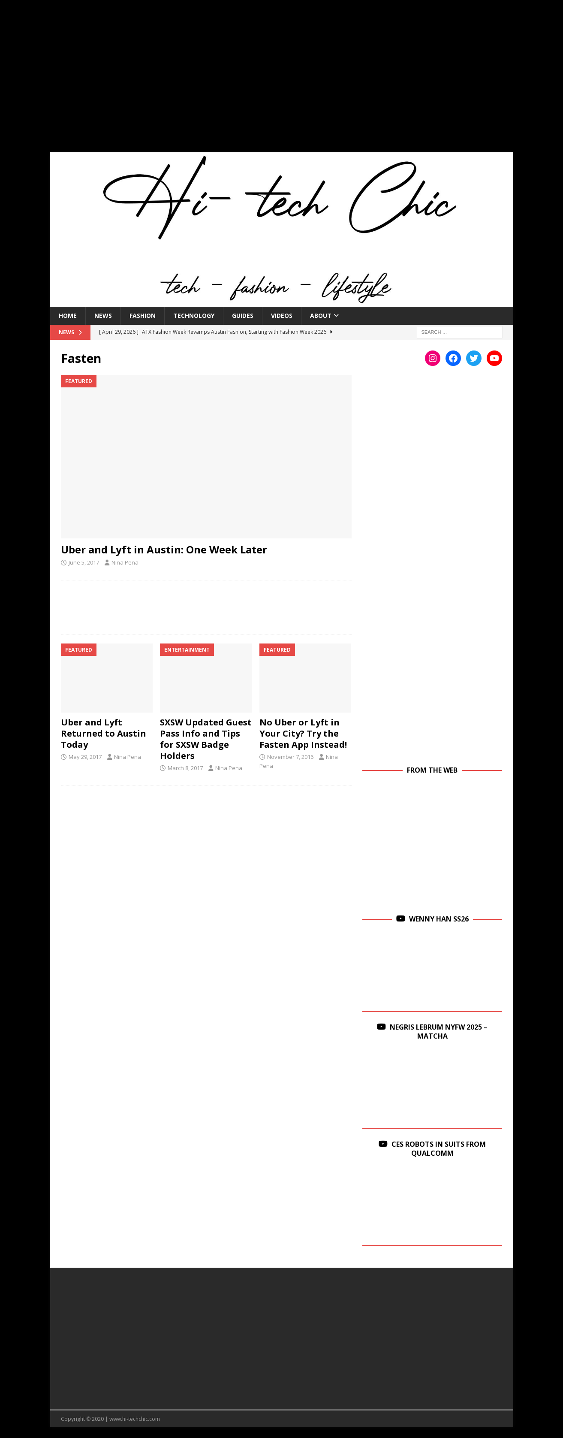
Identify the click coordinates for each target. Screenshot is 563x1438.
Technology (193, 315)
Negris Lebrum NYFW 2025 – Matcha (439, 1031)
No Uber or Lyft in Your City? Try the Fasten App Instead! (303, 733)
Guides (242, 315)
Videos (281, 315)
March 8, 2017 (185, 768)
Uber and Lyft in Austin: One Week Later (164, 549)
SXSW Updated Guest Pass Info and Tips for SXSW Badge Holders (206, 738)
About (320, 315)
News (103, 315)
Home (68, 315)
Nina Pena (124, 562)
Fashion (142, 315)
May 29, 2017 (85, 757)
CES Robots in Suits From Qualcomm (438, 1148)
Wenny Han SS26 (439, 919)
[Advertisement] (281, 81)
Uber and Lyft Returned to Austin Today (103, 733)
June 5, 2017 (84, 562)
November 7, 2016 (290, 757)
